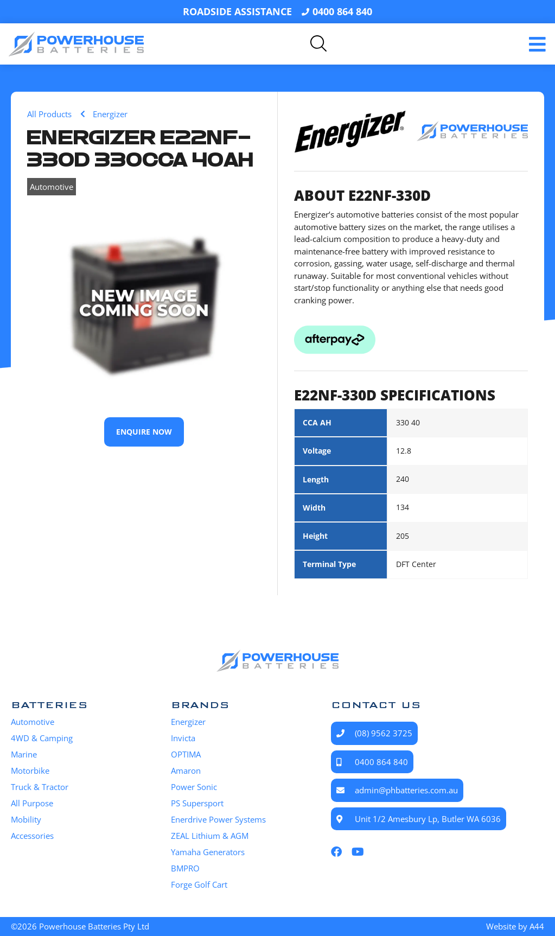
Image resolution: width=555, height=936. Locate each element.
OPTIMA (186, 754)
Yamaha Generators (208, 851)
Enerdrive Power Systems (218, 819)
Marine (24, 754)
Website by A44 (515, 926)
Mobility (26, 819)
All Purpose (32, 803)
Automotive (51, 186)
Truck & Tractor (39, 786)
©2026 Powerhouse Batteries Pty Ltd (80, 926)
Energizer (188, 721)
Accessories (32, 835)
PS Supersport (197, 803)
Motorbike (30, 770)
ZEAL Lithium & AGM (209, 835)
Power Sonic (194, 786)
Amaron (186, 770)
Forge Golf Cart (199, 884)
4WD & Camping (42, 738)
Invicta (183, 738)
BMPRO (185, 868)
